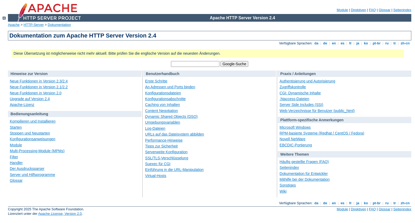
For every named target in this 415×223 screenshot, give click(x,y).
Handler (16, 163)
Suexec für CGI (157, 164)
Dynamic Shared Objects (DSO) (171, 116)
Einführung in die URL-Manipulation (174, 170)
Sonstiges (287, 185)
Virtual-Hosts (155, 176)
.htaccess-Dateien (294, 99)
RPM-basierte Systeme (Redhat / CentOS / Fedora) (321, 133)
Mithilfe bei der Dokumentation (304, 179)
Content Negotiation (161, 111)
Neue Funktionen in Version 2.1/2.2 (39, 87)
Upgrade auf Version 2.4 (30, 99)
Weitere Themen (294, 154)
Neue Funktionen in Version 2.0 (35, 93)
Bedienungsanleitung (29, 114)
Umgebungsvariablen (162, 122)
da (316, 43)
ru (387, 43)
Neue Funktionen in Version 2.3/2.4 (39, 81)
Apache (14, 25)
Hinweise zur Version (29, 74)
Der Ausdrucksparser (27, 168)
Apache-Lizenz (22, 105)
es (342, 43)
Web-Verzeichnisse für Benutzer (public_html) (317, 111)
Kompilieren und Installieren (33, 121)
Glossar (385, 10)
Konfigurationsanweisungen (32, 139)
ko (366, 43)
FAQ (372, 10)
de (325, 43)
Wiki (282, 191)
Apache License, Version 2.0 (60, 214)
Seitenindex (402, 10)
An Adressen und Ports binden (170, 87)
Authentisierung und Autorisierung (307, 81)
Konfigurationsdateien (163, 93)
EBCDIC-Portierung (295, 145)
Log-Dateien (155, 128)
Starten (16, 127)
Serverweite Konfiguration (166, 152)
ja (357, 43)
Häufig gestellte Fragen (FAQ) (304, 162)
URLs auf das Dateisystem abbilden (174, 134)
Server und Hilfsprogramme (32, 175)
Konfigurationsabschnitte (165, 99)
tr (395, 43)
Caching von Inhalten (162, 105)
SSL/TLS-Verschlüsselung (166, 158)
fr (350, 43)
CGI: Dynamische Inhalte (300, 93)
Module (342, 10)
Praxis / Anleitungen (298, 74)
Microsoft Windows (294, 127)
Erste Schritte (156, 81)
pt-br (377, 43)
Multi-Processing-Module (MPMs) (37, 151)
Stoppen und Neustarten (30, 133)
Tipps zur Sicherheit (161, 146)
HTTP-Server (34, 25)
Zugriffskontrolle (292, 87)
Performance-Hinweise (164, 140)
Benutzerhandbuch (162, 74)
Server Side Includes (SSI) (301, 105)
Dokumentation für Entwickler (303, 173)
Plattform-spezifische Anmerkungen (312, 120)
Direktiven (358, 10)
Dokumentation (59, 25)
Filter (14, 157)
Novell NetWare (292, 139)
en (334, 43)
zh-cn (405, 43)
